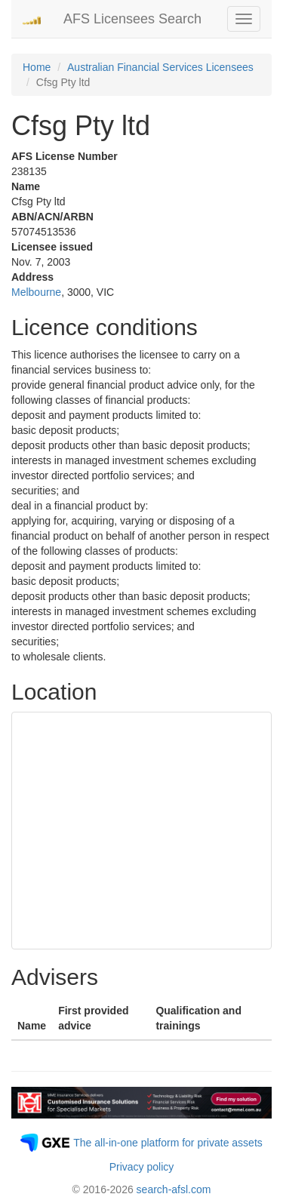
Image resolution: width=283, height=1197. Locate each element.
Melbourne (36, 292)
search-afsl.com (174, 1189)
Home (37, 67)
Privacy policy (141, 1167)
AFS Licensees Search (132, 18)
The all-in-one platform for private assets (168, 1143)
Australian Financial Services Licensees (160, 67)
